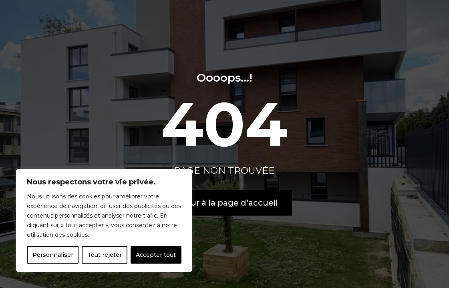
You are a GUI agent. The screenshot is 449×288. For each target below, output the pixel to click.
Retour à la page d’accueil (224, 203)
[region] (104, 220)
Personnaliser (52, 254)
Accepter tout (156, 254)
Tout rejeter (104, 254)
